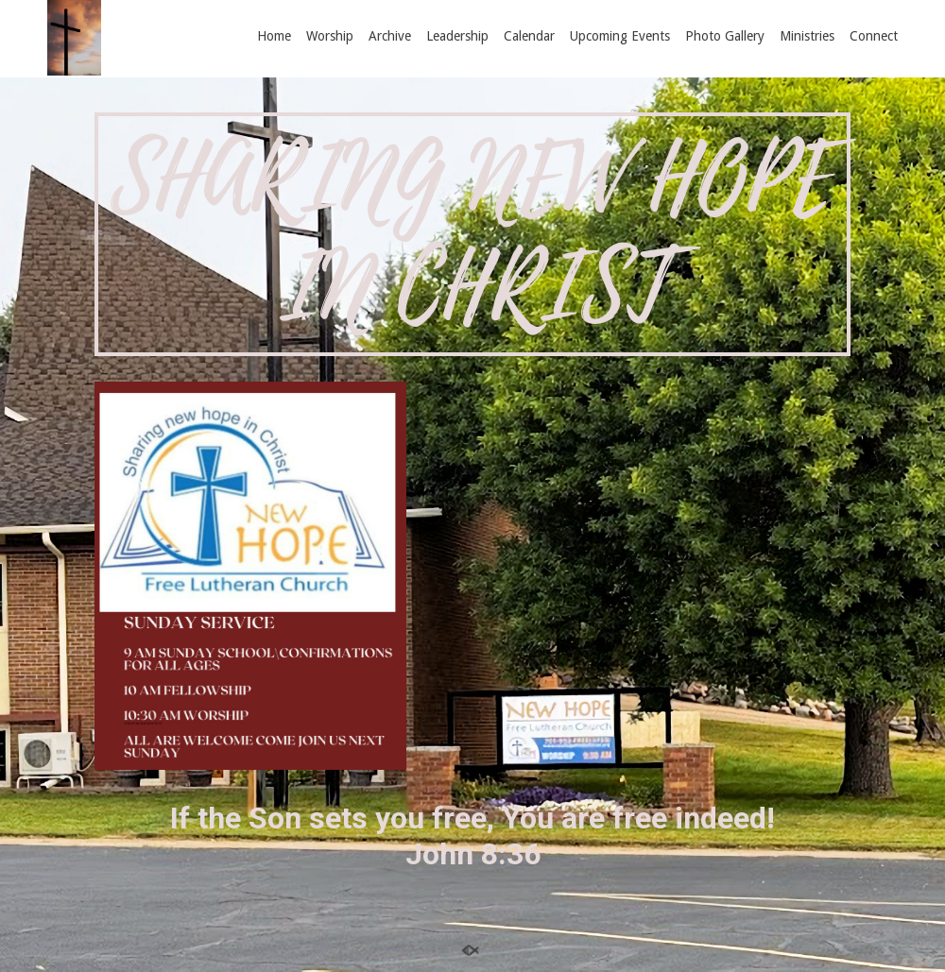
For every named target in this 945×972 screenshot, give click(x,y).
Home (274, 35)
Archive (390, 35)
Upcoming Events (620, 35)
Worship (329, 35)
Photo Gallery (725, 35)
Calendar (529, 35)
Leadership (457, 35)
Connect (874, 35)
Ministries (807, 35)
